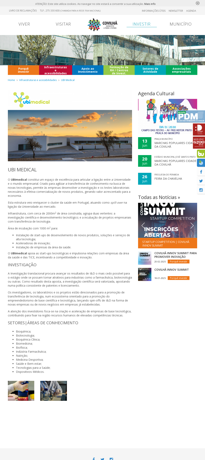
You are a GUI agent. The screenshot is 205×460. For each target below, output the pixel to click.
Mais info (150, 4)
